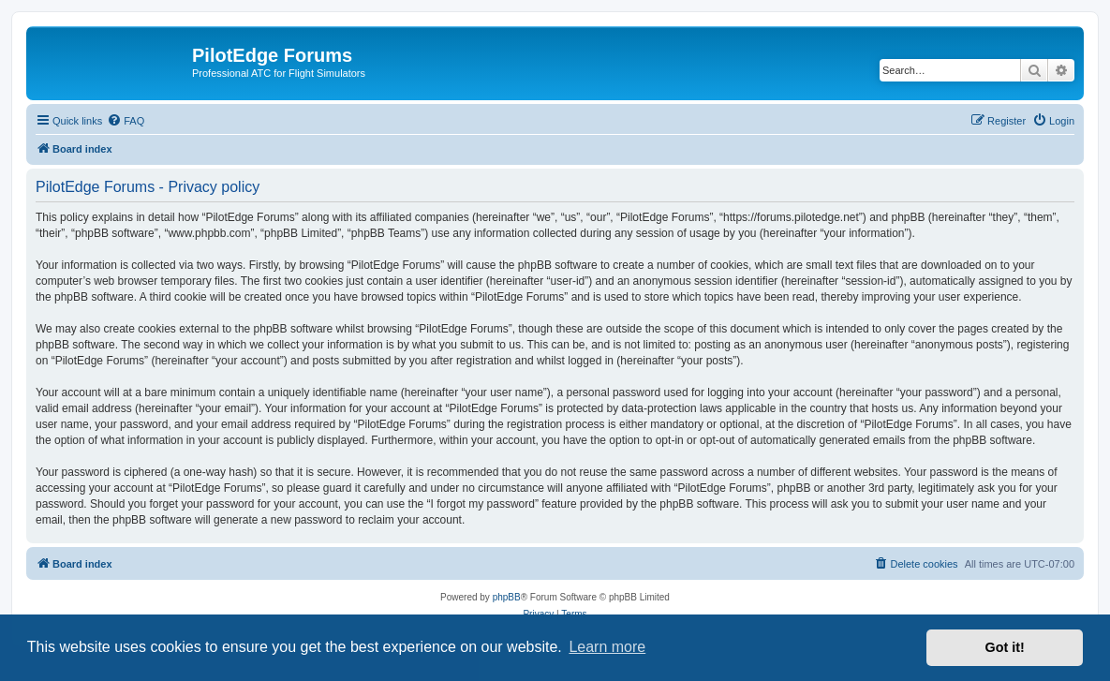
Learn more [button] (607, 647)
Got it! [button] (1005, 647)
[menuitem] (125, 121)
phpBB (507, 597)
